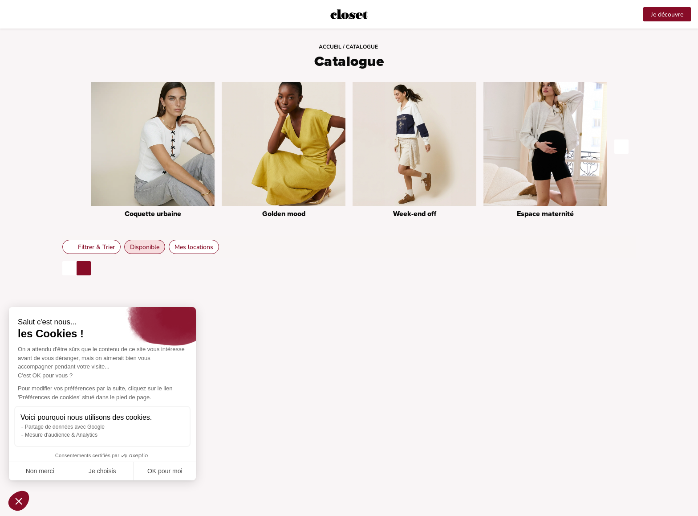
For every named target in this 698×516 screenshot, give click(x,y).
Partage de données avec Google (65, 427)
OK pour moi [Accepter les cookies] (165, 471)
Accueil (331, 46)
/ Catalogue (361, 46)
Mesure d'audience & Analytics (61, 435)
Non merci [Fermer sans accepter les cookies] (40, 471)
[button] (18, 501)
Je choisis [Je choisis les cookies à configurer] (102, 471)
